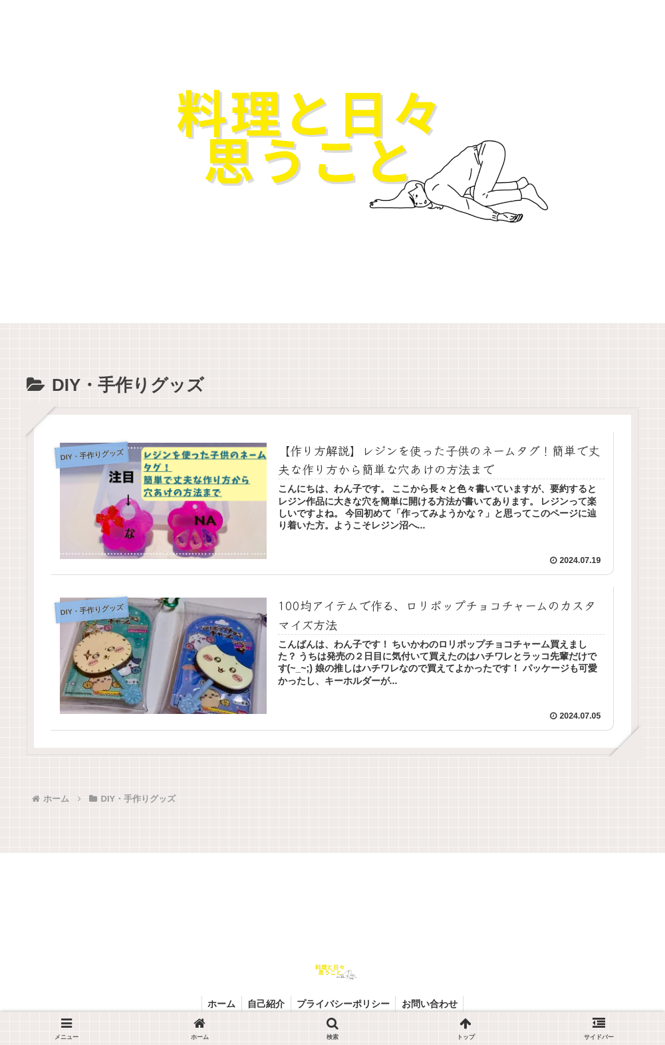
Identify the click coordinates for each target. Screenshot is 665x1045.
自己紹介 (265, 1003)
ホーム (219, 1003)
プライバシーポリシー (344, 1003)
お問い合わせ (433, 1003)
